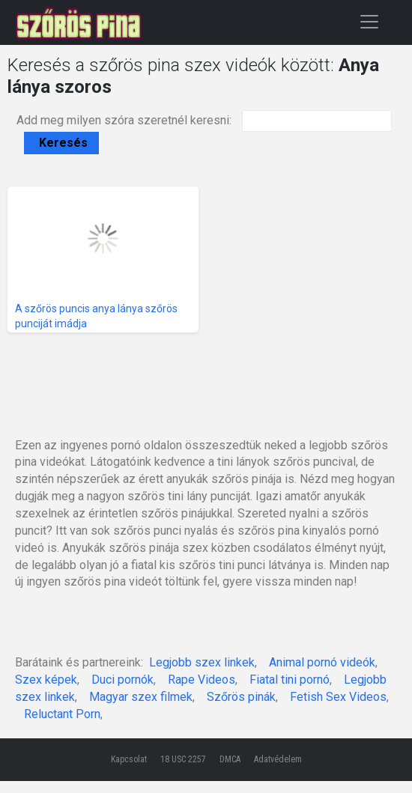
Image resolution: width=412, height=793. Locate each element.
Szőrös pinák (241, 697)
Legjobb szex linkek (202, 662)
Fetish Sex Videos (338, 697)
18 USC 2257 (183, 759)
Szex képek (46, 679)
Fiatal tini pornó (289, 679)
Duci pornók (122, 679)
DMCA (229, 759)
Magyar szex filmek (141, 697)
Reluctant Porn (62, 714)
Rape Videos (201, 679)
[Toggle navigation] (369, 21)
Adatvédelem (278, 759)
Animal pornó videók (322, 662)
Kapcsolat (129, 759)
